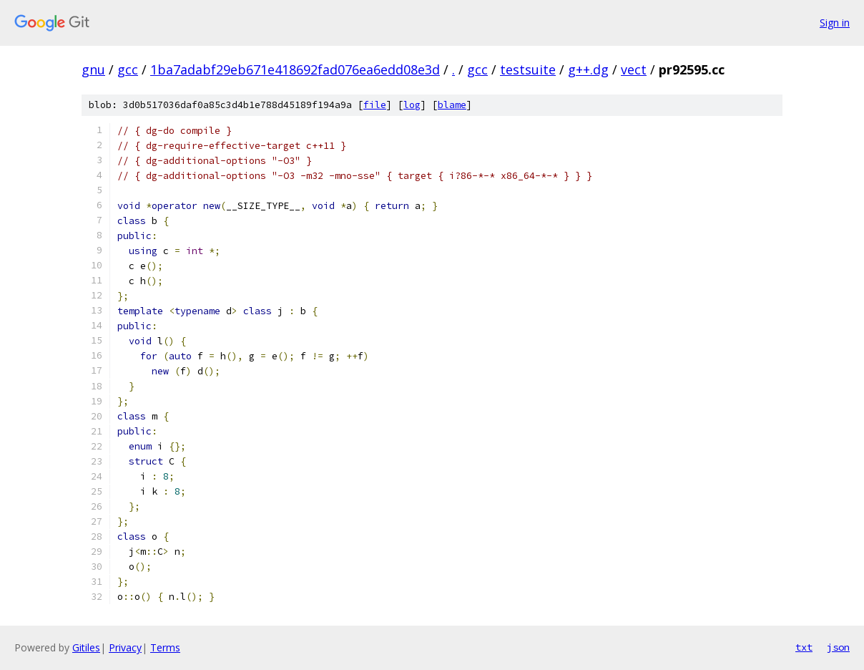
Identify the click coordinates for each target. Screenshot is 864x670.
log (412, 105)
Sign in (835, 22)
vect (634, 69)
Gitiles (86, 647)
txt (804, 647)
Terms (165, 647)
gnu (93, 69)
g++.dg (588, 69)
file (374, 105)
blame (452, 105)
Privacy (125, 647)
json (838, 647)
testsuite (528, 69)
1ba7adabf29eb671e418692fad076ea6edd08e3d (295, 69)
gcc (127, 69)
